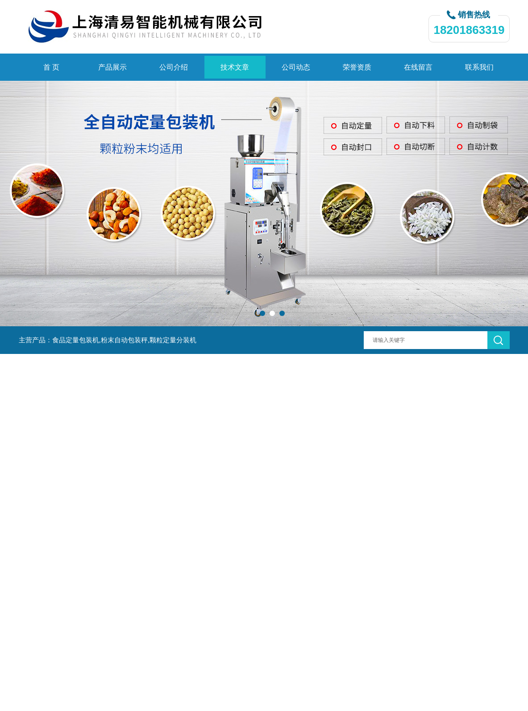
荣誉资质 (357, 67)
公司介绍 (173, 67)
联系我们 (479, 67)
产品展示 (112, 67)
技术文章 (234, 67)
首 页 (51, 67)
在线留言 (418, 67)
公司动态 (296, 67)
